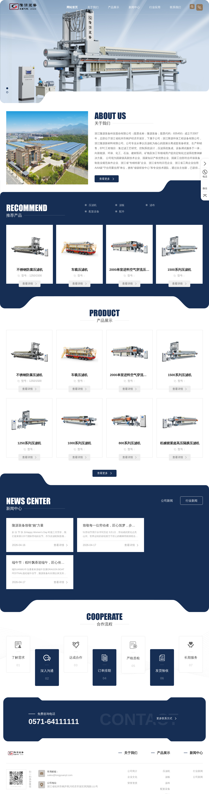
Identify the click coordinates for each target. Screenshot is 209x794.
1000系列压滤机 (79, 443)
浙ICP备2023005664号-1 (143, 788)
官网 (36, 771)
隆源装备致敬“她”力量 (28, 525)
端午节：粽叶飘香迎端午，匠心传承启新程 (171, 525)
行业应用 (154, 7)
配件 (91, 211)
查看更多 (106, 178)
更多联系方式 (166, 681)
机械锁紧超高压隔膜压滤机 (179, 443)
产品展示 (113, 7)
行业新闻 (198, 734)
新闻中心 (134, 7)
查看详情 (29, 283)
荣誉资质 (132, 745)
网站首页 (72, 7)
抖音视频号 (59, 771)
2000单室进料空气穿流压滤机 (129, 270)
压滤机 (93, 205)
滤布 (150, 205)
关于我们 (93, 7)
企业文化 (132, 740)
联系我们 (175, 7)
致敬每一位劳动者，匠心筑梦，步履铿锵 (104, 525)
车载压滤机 (79, 270)
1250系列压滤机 (29, 443)
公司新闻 (198, 740)
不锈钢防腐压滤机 (30, 270)
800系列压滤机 (129, 443)
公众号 (46, 771)
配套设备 (182, 205)
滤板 (121, 205)
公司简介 (132, 734)
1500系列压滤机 (179, 270)
